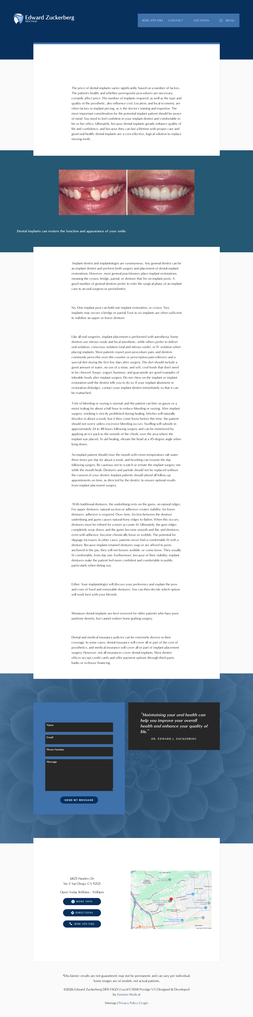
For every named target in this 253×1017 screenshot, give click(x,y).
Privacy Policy (128, 1003)
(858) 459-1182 (82, 924)
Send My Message (79, 800)
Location (201, 20)
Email (50, 737)
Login (144, 1003)
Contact (176, 20)
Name (50, 725)
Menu (226, 20)
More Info (82, 901)
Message (52, 761)
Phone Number (55, 749)
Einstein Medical (128, 994)
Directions (82, 912)
